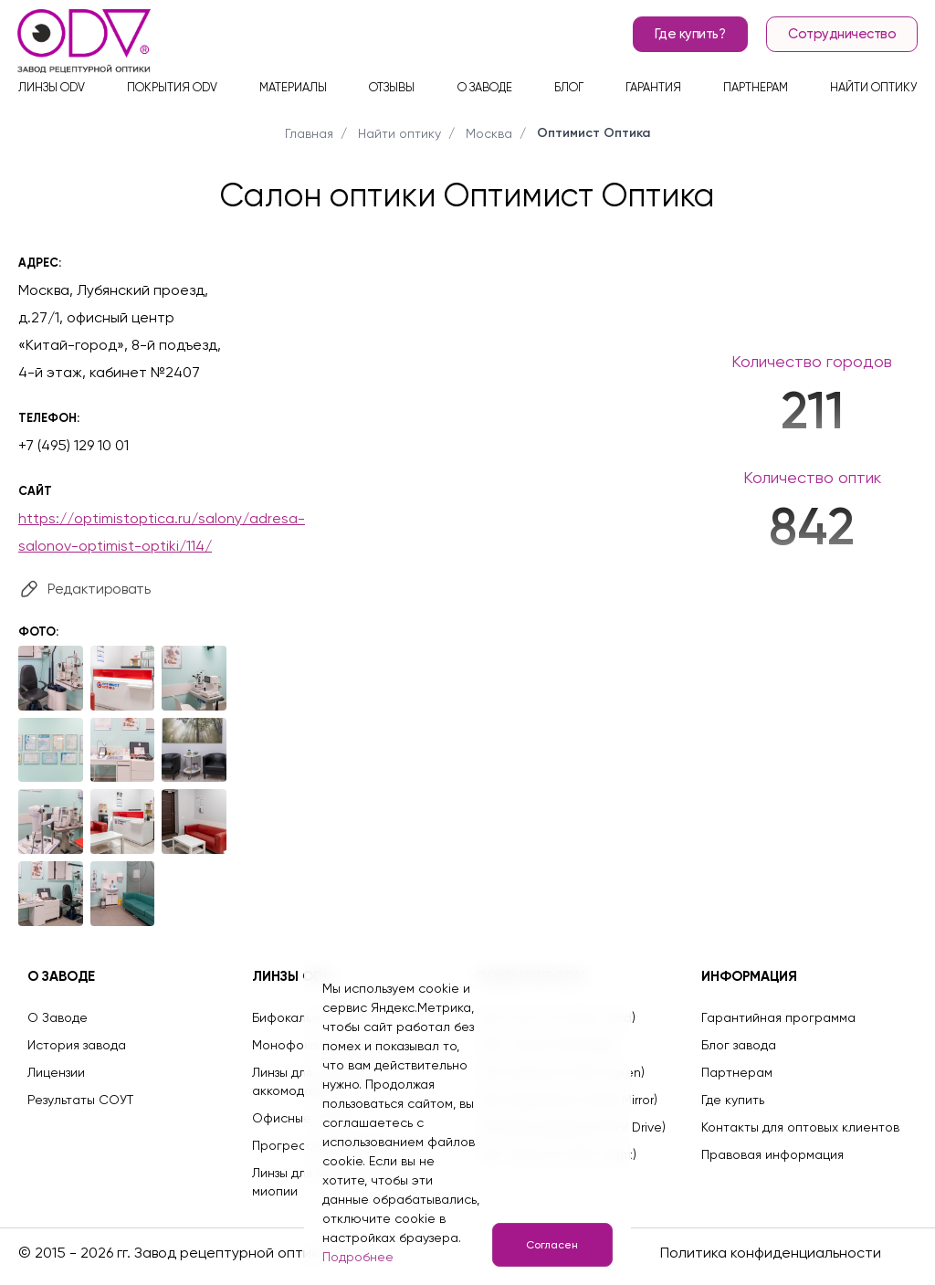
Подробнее (358, 1256)
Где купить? (687, 36)
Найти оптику (873, 92)
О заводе (484, 92)
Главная (309, 133)
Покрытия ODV (172, 92)
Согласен (549, 1244)
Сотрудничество (840, 36)
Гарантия (653, 92)
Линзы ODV (51, 92)
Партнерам (755, 92)
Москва (489, 133)
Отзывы (392, 92)
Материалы (293, 92)
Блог (568, 92)
